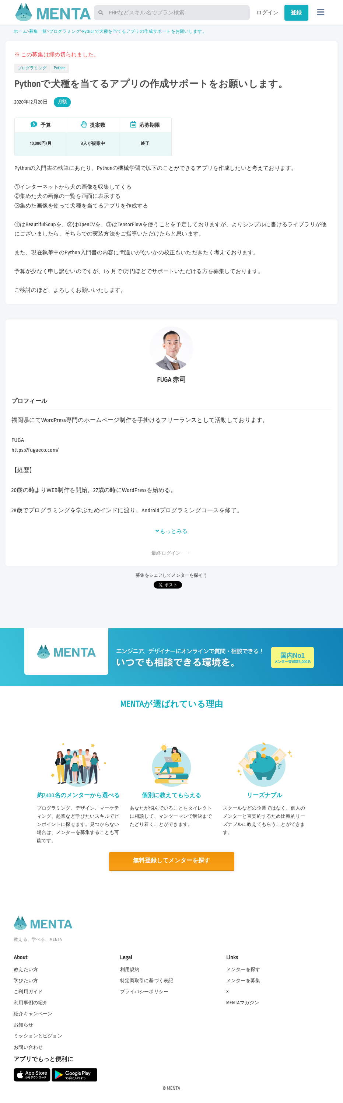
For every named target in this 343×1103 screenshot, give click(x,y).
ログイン (267, 12)
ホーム (20, 31)
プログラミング (64, 31)
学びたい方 (26, 980)
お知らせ (23, 1024)
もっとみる (171, 531)
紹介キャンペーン (33, 1013)
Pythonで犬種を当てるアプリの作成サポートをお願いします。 (144, 31)
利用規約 (130, 969)
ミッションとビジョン (38, 1036)
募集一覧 (38, 31)
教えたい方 (26, 969)
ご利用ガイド (28, 991)
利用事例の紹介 (31, 1002)
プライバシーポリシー (144, 991)
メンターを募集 (243, 980)
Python (60, 68)
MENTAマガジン (242, 1002)
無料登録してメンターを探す (171, 861)
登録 (296, 12)
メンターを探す (243, 969)
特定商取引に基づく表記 (147, 980)
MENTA (174, 1087)
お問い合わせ (28, 1047)
